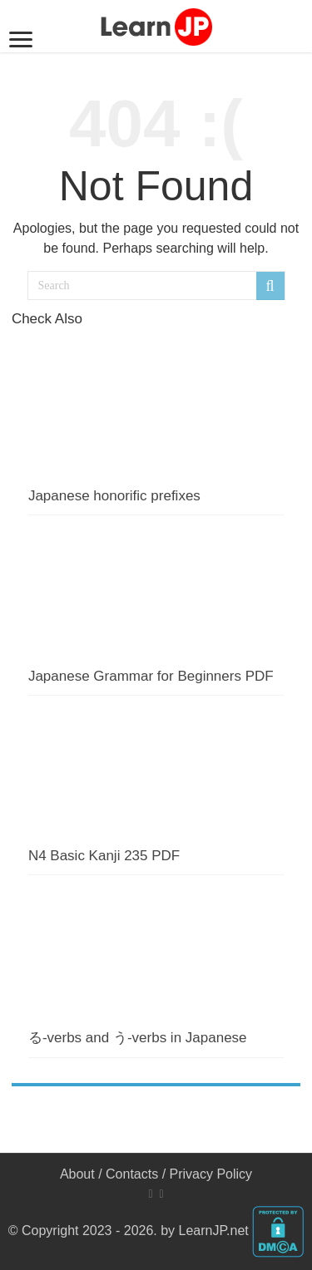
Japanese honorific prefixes (114, 496)
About (77, 1174)
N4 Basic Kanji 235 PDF (104, 856)
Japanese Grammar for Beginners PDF (151, 676)
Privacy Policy (211, 1174)
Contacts (132, 1174)
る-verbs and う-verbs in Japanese (137, 1038)
